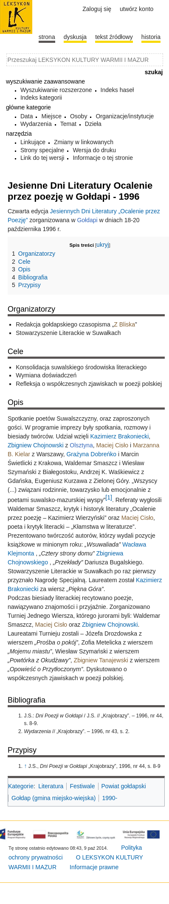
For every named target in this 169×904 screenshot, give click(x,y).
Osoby (78, 116)
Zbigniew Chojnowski (36, 445)
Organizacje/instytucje (125, 116)
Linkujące (32, 142)
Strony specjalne (42, 150)
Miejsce (51, 116)
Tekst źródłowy (114, 36)
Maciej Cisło (112, 445)
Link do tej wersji (42, 157)
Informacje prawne (94, 867)
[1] (108, 497)
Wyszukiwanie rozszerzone (56, 89)
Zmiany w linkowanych (83, 142)
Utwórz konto (136, 9)
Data (26, 116)
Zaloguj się (96, 9)
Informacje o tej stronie (103, 157)
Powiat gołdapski (123, 786)
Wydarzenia (36, 123)
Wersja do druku (94, 150)
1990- (109, 798)
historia (151, 36)
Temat (68, 123)
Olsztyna (81, 445)
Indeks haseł (117, 89)
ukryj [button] (102, 244)
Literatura (50, 786)
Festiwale (82, 786)
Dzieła (93, 123)
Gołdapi (87, 220)
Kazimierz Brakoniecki (119, 436)
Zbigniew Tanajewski (101, 660)
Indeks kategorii (41, 97)
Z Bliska (124, 324)
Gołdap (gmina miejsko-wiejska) (53, 798)
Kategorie (21, 786)
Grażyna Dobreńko (91, 454)
